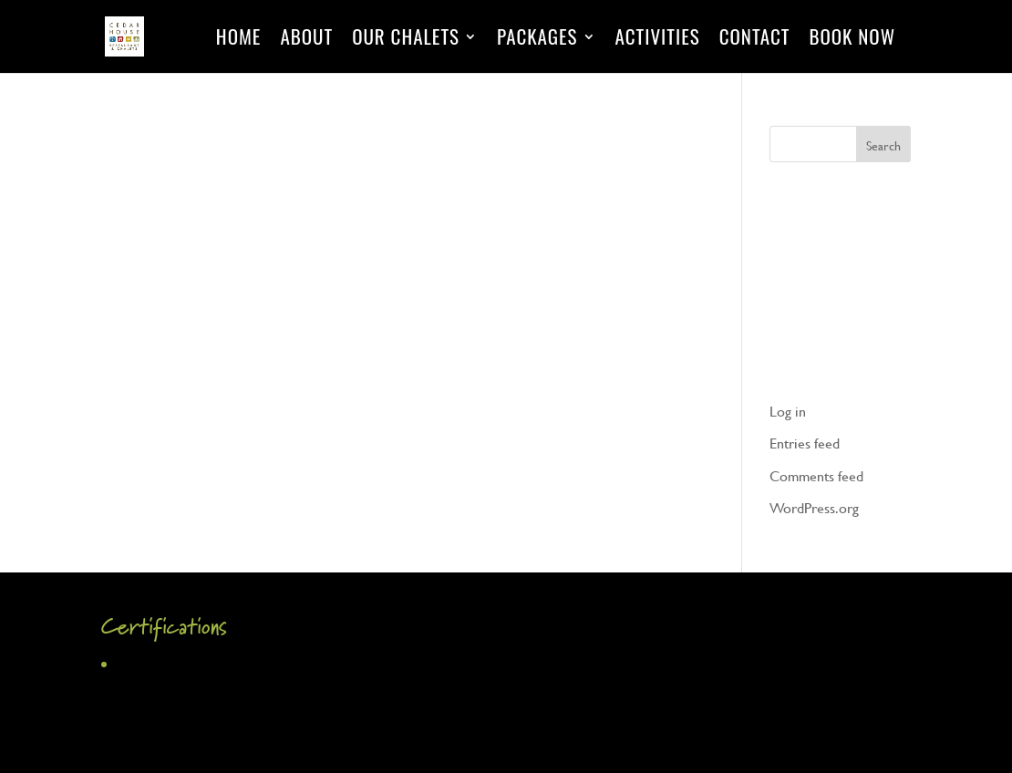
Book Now (852, 40)
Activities (657, 40)
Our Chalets (406, 40)
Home (239, 40)
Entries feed (804, 442)
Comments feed (816, 475)
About (306, 40)
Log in (787, 410)
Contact (754, 40)
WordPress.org (814, 507)
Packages (537, 40)
